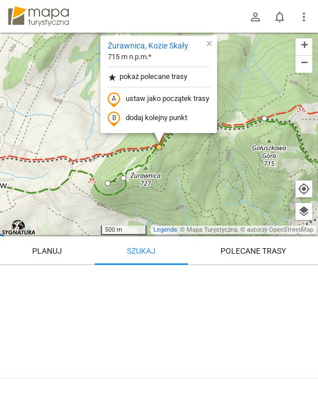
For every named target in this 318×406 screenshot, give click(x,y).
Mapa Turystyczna (212, 229)
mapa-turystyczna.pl (38, 16)
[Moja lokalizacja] (303, 188)
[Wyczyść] (304, 277)
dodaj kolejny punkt (147, 118)
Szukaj (141, 250)
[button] (123, 178)
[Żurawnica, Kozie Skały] (159, 332)
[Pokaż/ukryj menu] (304, 17)
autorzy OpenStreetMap (280, 229)
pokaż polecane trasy (147, 77)
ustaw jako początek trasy (158, 99)
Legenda (165, 229)
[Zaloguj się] (255, 17)
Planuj (47, 250)
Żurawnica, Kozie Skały (148, 45)
